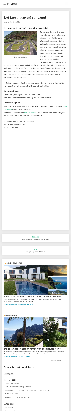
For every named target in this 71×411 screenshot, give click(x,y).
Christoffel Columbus (12, 383)
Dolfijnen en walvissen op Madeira (17, 397)
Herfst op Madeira (11, 394)
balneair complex (31, 112)
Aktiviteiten (8, 407)
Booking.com (8, 374)
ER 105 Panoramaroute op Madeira (17, 387)
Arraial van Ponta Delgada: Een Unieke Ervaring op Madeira (26, 390)
